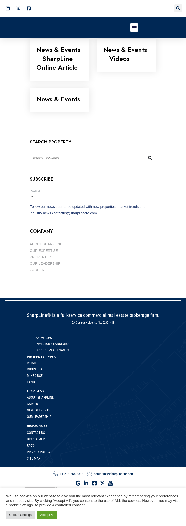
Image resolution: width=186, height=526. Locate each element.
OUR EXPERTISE (44, 251)
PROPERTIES (41, 257)
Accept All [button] (47, 515)
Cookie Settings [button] (20, 515)
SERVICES (44, 346)
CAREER (37, 270)
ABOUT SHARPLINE (46, 244)
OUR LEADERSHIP (45, 263)
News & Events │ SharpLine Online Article (58, 58)
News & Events (58, 99)
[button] (178, 8)
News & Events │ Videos (125, 54)
